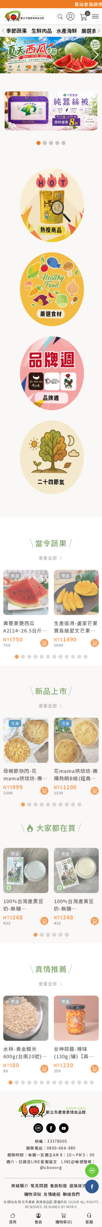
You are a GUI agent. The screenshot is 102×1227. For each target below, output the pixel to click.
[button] (98, 31)
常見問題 (39, 1185)
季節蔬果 (16, 30)
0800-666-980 (61, 1148)
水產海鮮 (66, 30)
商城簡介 (19, 1185)
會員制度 (58, 1185)
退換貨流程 (80, 1185)
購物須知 (32, 1194)
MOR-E (71, 1206)
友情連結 (52, 1194)
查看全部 (51, 575)
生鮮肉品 (41, 30)
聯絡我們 (71, 1194)
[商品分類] (95, 16)
